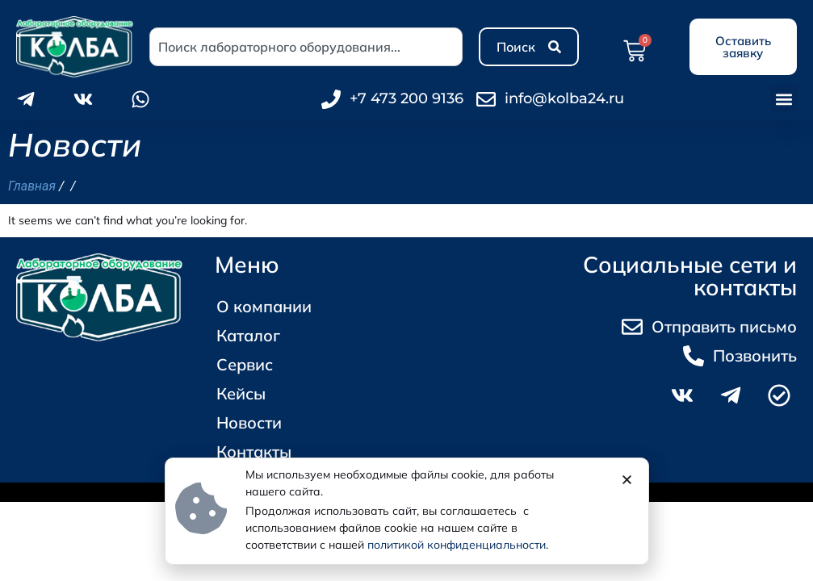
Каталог (252, 335)
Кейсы (241, 393)
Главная (32, 186)
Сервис (244, 364)
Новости (249, 422)
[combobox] (306, 46)
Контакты (253, 451)
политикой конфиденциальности (456, 544)
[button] (783, 99)
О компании (264, 306)
